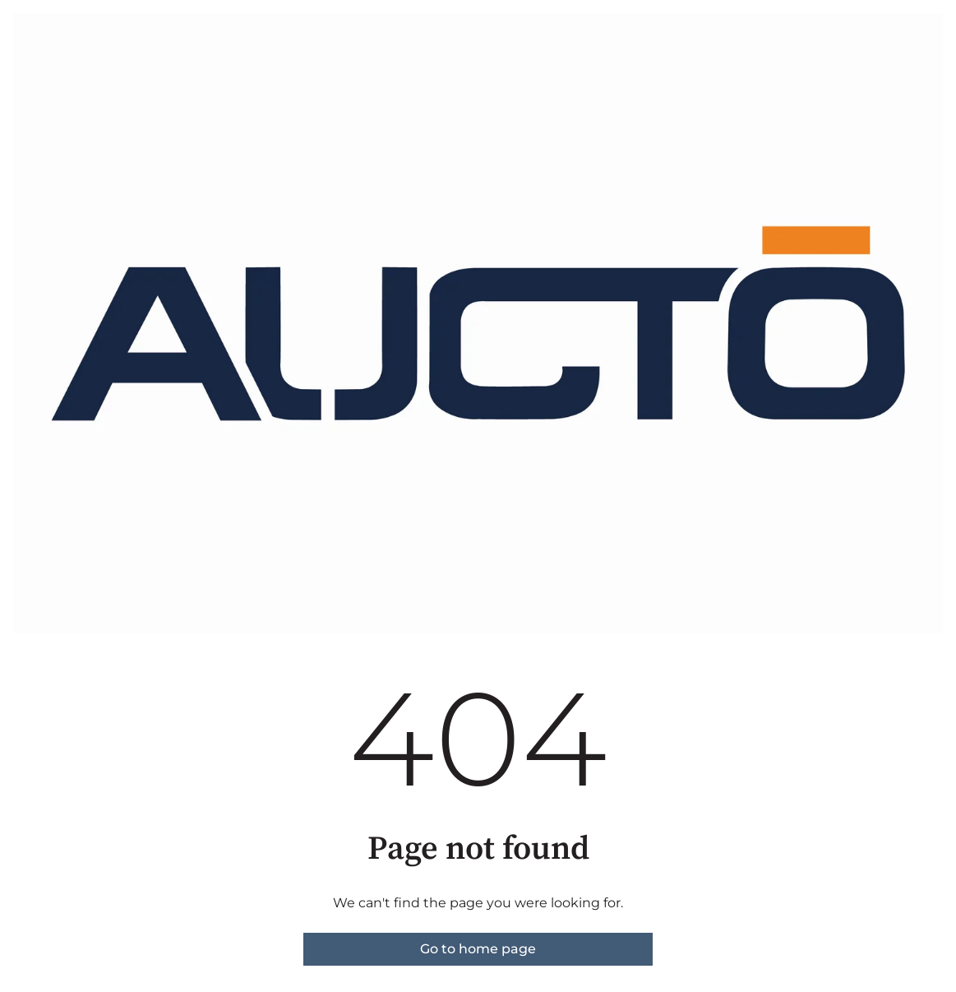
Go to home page (478, 949)
